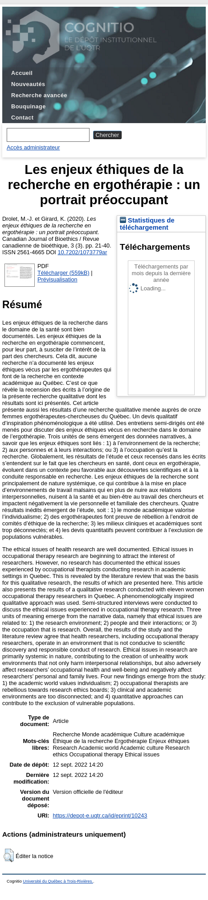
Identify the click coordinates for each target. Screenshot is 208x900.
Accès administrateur (33, 147)
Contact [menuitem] (22, 117)
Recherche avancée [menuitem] (39, 95)
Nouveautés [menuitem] (28, 84)
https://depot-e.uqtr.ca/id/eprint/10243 (100, 815)
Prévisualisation (57, 279)
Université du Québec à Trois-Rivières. (58, 881)
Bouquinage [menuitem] (28, 106)
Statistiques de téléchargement (147, 224)
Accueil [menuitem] (22, 73)
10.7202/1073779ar (82, 252)
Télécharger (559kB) (63, 272)
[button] (9, 855)
